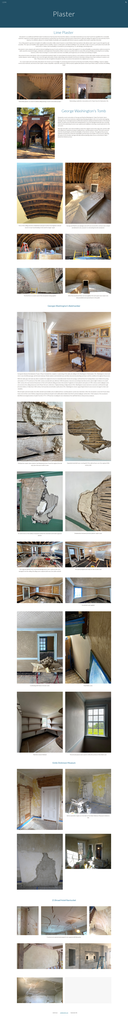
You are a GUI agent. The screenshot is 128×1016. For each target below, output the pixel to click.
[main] (64, 14)
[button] (126, 2)
